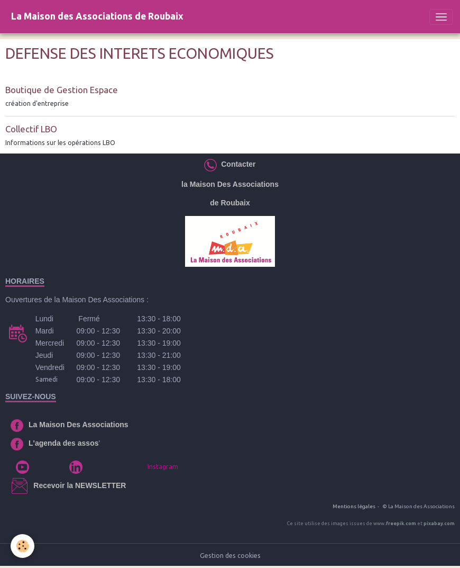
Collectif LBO (31, 129)
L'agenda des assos (64, 443)
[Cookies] (22, 546)
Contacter (236, 164)
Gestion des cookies (230, 555)
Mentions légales (354, 506)
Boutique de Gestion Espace (61, 90)
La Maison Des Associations (78, 424)
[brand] (97, 16)
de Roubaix (230, 203)
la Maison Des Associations (230, 184)
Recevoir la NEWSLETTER (79, 485)
